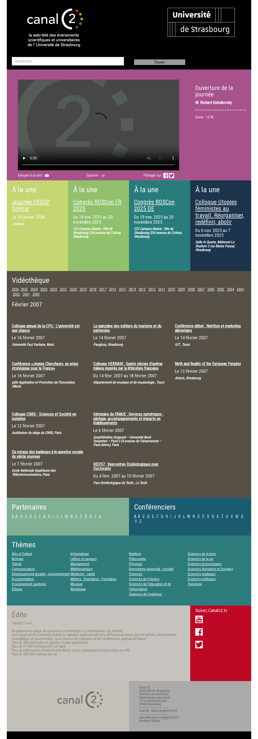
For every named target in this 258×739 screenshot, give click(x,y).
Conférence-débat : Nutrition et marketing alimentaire (208, 328)
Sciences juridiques (202, 574)
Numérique (78, 589)
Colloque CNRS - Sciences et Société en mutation (44, 416)
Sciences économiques (205, 564)
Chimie (17, 564)
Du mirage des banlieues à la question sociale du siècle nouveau (47, 454)
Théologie (195, 584)
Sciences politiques (202, 579)
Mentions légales (149, 721)
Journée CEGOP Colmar (31, 205)
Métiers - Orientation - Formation (93, 579)
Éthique (17, 589)
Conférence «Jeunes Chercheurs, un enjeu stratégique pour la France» (45, 366)
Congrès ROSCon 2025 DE (154, 205)
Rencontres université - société (151, 569)
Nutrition (135, 554)
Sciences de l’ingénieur (145, 594)
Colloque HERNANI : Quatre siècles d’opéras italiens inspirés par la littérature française (128, 366)
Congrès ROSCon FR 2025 (97, 205)
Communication (23, 569)
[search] (68, 61)
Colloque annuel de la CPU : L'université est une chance (46, 328)
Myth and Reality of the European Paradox (208, 363)
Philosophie (137, 559)
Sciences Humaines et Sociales (210, 569)
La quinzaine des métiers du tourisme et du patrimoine (127, 328)
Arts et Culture (22, 554)
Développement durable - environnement (41, 574)
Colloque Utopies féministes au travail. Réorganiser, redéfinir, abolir (219, 211)
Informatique (80, 554)
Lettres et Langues (84, 559)
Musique (77, 584)
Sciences (135, 574)
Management (80, 564)
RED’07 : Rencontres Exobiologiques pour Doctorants (125, 466)
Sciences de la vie (200, 559)
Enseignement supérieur (29, 584)
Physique (135, 564)
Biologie (17, 559)
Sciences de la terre (202, 554)
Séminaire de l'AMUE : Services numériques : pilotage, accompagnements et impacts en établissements (128, 418)
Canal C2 (144, 687)
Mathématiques (82, 569)
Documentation (23, 579)
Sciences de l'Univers (144, 579)
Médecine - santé (83, 574)
